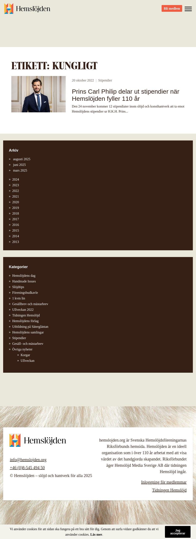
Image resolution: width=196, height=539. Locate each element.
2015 (15, 230)
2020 (15, 202)
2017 (15, 219)
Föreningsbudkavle (25, 292)
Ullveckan (27, 360)
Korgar (25, 355)
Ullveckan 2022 (23, 309)
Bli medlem (172, 10)
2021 (15, 196)
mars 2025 (19, 170)
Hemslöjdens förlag (25, 321)
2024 (15, 179)
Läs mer (96, 534)
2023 (15, 185)
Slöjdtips (18, 287)
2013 (15, 242)
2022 (15, 191)
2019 (15, 208)
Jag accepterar (177, 532)
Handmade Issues (24, 281)
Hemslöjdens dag (23, 275)
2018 (15, 213)
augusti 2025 (21, 159)
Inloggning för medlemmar (164, 482)
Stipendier (105, 80)
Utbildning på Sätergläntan (30, 326)
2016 (15, 225)
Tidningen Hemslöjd (26, 315)
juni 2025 (19, 165)
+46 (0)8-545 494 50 (27, 467)
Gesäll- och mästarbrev (27, 343)
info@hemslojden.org (28, 459)
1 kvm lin (18, 298)
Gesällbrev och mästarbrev (30, 304)
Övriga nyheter (22, 349)
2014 (15, 236)
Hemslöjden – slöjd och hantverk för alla (27, 10)
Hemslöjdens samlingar (28, 332)
